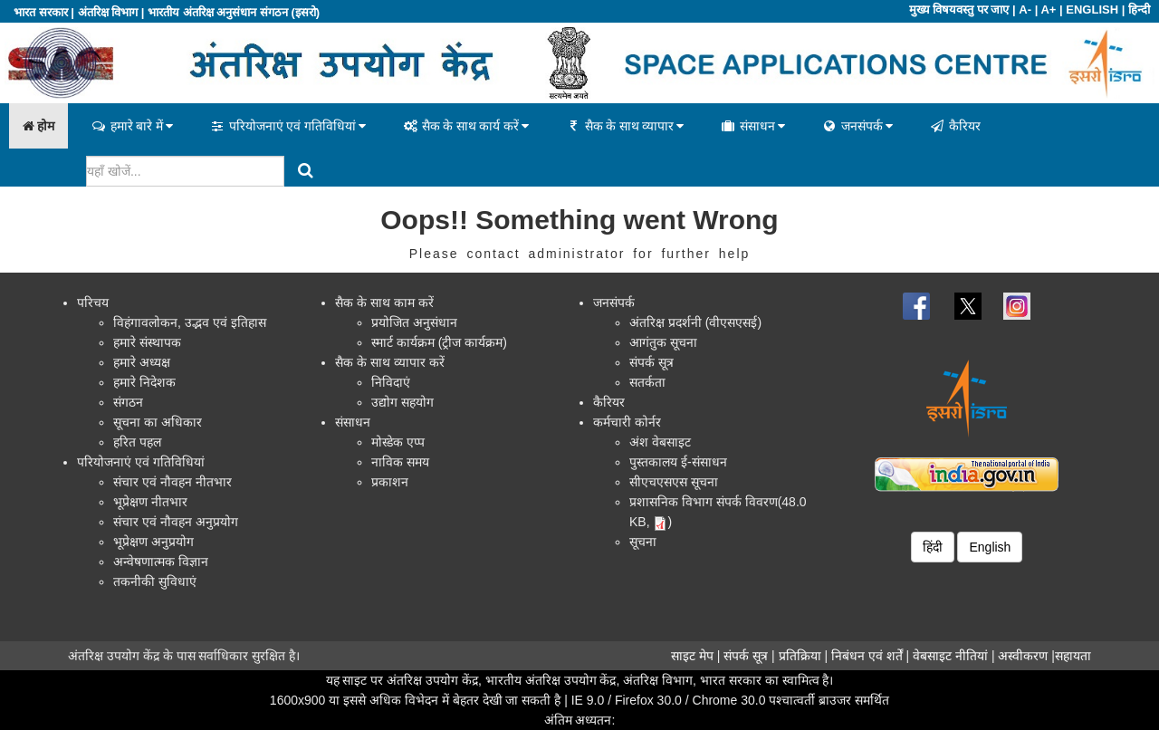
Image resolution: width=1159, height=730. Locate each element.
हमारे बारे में (132, 126)
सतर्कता (647, 382)
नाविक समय (400, 462)
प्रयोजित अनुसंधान (414, 322)
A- (1025, 9)
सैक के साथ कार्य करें (465, 126)
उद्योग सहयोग (402, 402)
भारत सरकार (41, 12)
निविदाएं (390, 382)
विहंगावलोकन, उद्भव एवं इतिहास (189, 322)
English (990, 547)
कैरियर (954, 126)
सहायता (1073, 655)
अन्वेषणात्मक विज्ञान (160, 561)
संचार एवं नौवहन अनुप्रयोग (175, 521)
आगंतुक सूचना (663, 342)
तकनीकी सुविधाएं (154, 581)
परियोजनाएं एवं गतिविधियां (287, 126)
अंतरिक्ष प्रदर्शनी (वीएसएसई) (695, 322)
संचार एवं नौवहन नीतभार (172, 482)
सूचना (642, 541)
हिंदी (933, 547)
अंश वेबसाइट (660, 442)
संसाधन (752, 126)
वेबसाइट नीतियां (950, 655)
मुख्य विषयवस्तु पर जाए (959, 9)
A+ (1048, 9)
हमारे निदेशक (144, 382)
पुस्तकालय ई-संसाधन (678, 462)
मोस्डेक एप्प (398, 442)
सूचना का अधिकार (157, 422)
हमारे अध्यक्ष (141, 362)
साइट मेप (692, 655)
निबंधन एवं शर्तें (867, 655)
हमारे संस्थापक (147, 342)
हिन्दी (1139, 9)
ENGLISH (1092, 9)
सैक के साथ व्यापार (624, 126)
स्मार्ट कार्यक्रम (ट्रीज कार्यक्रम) (439, 342)
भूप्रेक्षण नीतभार (150, 502)
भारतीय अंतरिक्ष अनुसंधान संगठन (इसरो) (234, 12)
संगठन (128, 402)
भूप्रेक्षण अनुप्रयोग (153, 541)
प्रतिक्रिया (800, 655)
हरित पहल (137, 442)
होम (38, 126)
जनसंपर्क (857, 126)
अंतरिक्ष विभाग (108, 12)
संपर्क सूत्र (651, 362)
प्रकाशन (389, 482)
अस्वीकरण (1023, 655)
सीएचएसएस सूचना (673, 482)
